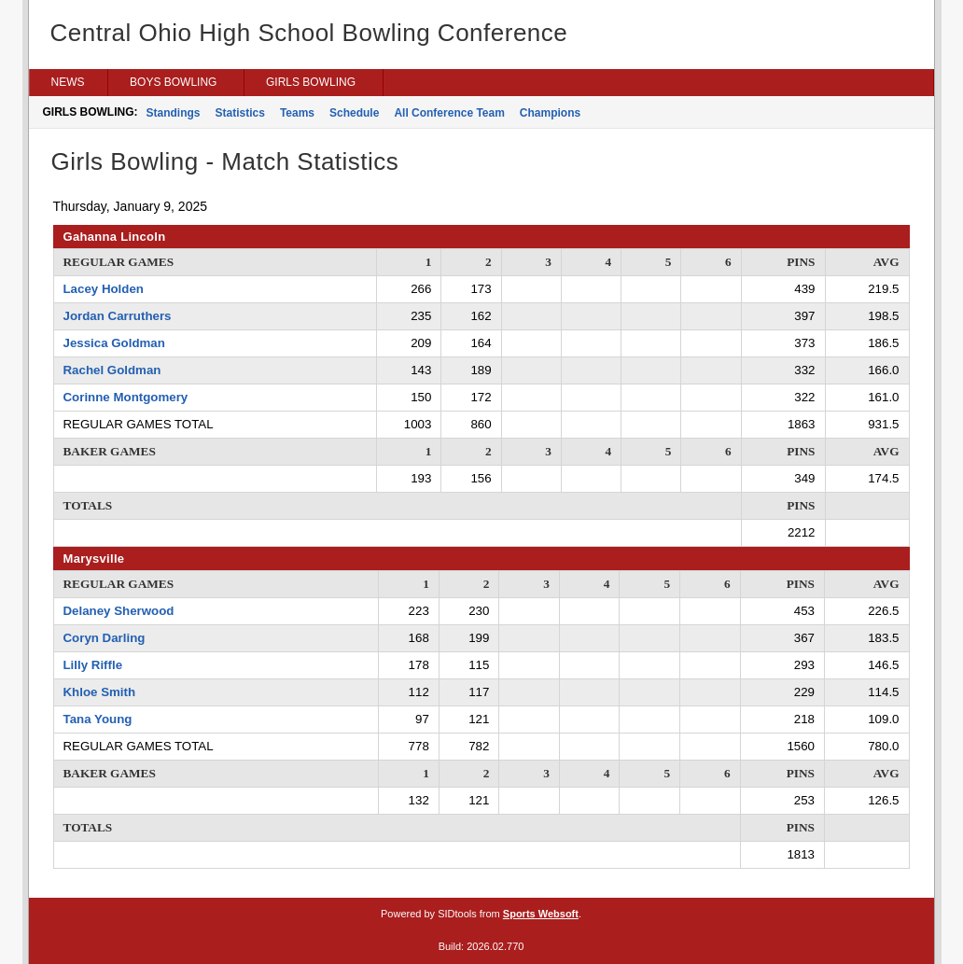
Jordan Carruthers (117, 316)
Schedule (354, 112)
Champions (550, 112)
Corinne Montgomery (125, 397)
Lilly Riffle (93, 665)
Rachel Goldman (112, 370)
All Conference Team (449, 112)
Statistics (240, 112)
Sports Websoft (541, 913)
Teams (297, 112)
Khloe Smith (99, 692)
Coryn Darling (104, 638)
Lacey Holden (103, 289)
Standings (174, 112)
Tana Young (98, 719)
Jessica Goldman (114, 343)
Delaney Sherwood (118, 611)
